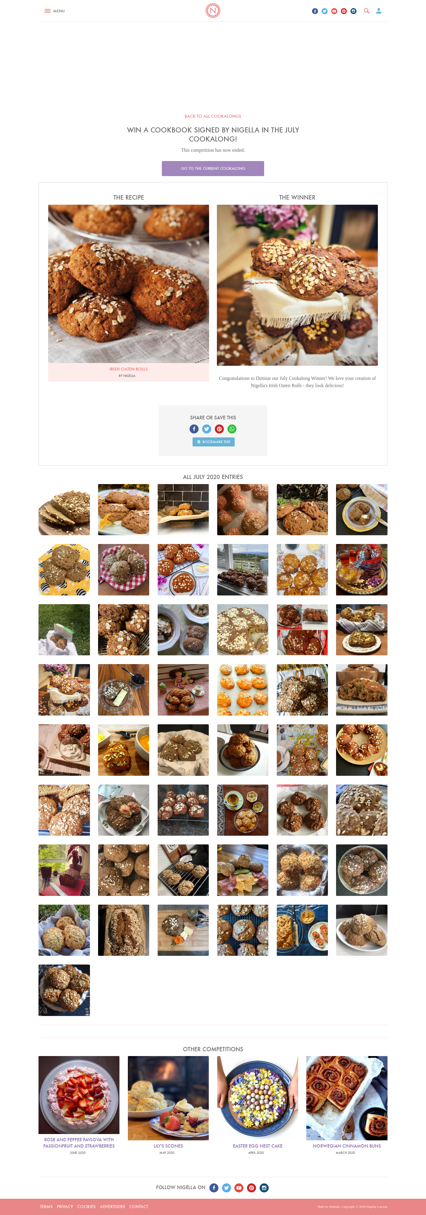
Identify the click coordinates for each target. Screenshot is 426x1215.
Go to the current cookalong (213, 168)
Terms (46, 1206)
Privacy (65, 1206)
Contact (138, 1206)
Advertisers (112, 1206)
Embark (334, 1206)
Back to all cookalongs (213, 116)
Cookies (86, 1206)
